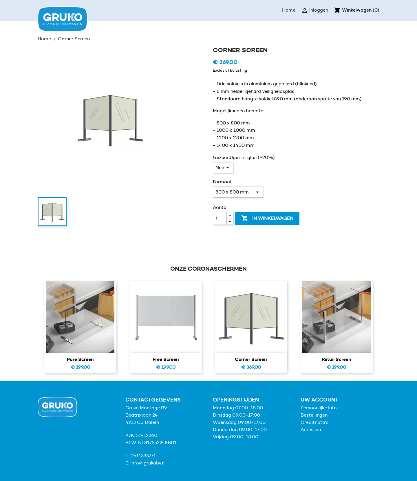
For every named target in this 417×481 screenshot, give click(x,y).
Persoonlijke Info (319, 408)
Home (288, 10)
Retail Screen (336, 359)
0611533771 (143, 455)
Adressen (311, 429)
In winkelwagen (267, 218)
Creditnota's (314, 422)
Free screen (166, 359)
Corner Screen (251, 359)
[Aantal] (220, 218)
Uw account (320, 399)
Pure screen (80, 359)
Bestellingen (314, 415)
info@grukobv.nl (148, 463)
